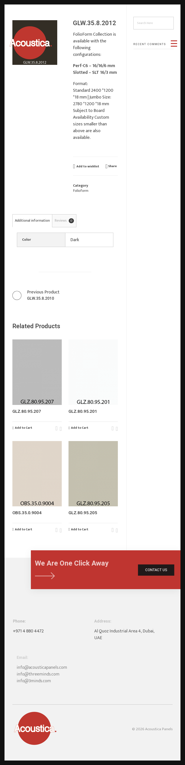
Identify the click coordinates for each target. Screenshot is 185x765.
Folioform (80, 191)
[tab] (32, 220)
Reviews (64, 221)
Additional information (32, 221)
